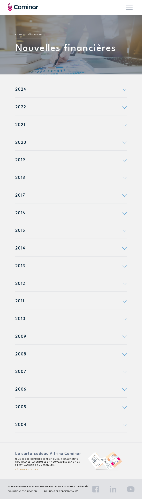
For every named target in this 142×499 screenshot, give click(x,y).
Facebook (95, 489)
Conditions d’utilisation (22, 491)
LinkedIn (113, 489)
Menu (129, 8)
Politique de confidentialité (61, 491)
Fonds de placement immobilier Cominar (39, 487)
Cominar (23, 7)
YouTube (130, 489)
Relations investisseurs (28, 35)
